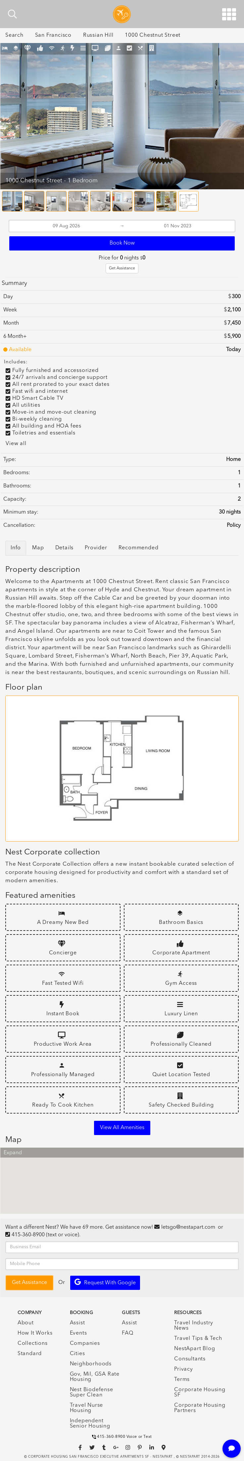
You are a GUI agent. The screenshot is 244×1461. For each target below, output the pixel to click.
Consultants (190, 1359)
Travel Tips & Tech (198, 1338)
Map (38, 548)
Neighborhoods (91, 1364)
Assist (77, 1323)
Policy (234, 525)
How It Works (35, 1333)
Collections (33, 1343)
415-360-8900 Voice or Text (122, 1437)
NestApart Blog (194, 1348)
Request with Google (105, 1282)
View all (16, 443)
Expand (13, 1153)
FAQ (127, 1333)
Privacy (183, 1369)
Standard (30, 1353)
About (26, 1323)
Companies (85, 1343)
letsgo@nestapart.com (188, 1227)
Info (16, 548)
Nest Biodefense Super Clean (91, 1392)
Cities (77, 1353)
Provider (96, 548)
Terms (182, 1379)
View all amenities (122, 1127)
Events (78, 1333)
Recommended (139, 548)
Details (64, 548)
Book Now (122, 243)
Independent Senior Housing (90, 1423)
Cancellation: (19, 525)
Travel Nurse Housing (86, 1408)
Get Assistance (122, 268)
